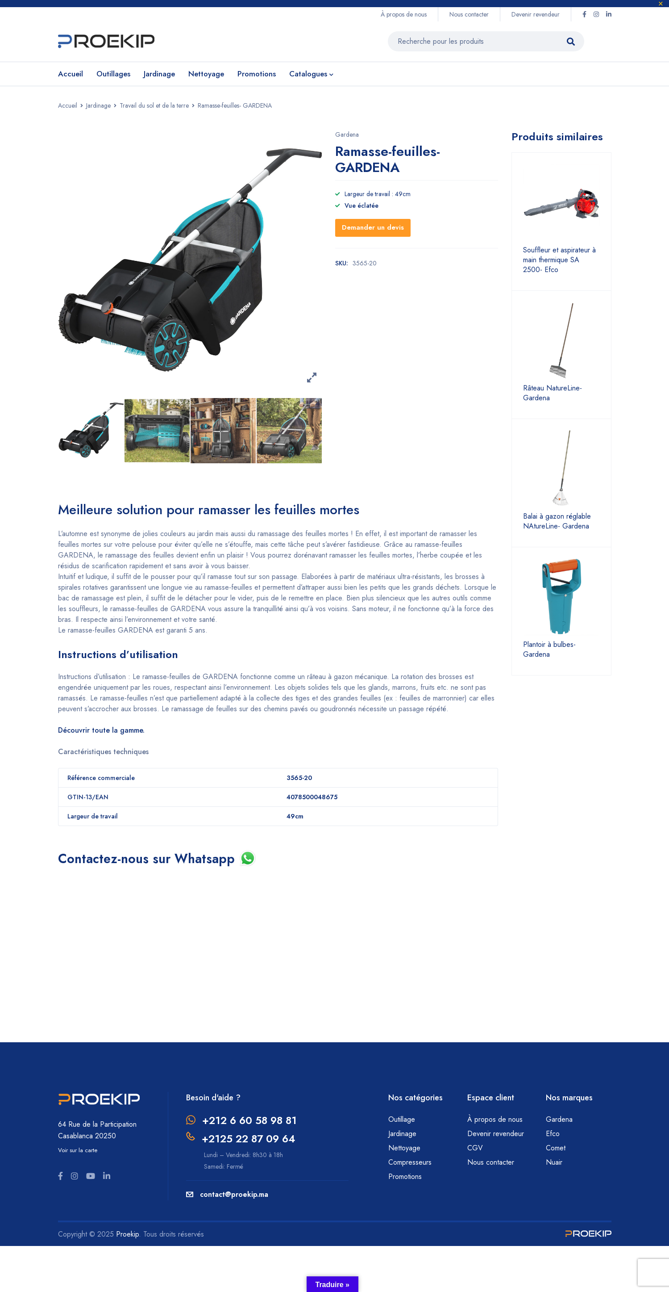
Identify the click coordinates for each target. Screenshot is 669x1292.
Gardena (347, 134)
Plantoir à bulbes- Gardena (549, 649)
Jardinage (98, 105)
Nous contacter (469, 14)
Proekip (127, 1234)
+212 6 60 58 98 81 (251, 1120)
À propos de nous (404, 14)
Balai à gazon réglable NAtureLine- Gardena (557, 521)
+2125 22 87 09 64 (251, 1138)
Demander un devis (373, 227)
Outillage (402, 1119)
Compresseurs (411, 1162)
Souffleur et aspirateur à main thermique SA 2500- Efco (559, 260)
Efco (553, 1133)
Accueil (67, 105)
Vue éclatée (361, 205)
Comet (555, 1147)
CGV (475, 1147)
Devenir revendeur (535, 14)
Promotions (405, 1176)
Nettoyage (405, 1147)
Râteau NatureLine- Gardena (552, 393)
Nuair (554, 1162)
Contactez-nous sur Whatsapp (152, 858)
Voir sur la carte (77, 1149)
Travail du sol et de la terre (154, 105)
